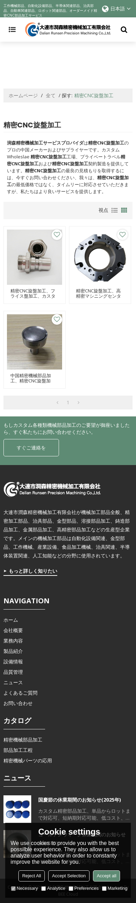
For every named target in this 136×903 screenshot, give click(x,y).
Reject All (31, 875)
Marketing (114, 888)
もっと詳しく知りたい (33, 571)
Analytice (53, 888)
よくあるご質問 (20, 692)
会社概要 (13, 630)
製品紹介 (13, 651)
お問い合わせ (18, 703)
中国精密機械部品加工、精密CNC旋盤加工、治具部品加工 (30, 381)
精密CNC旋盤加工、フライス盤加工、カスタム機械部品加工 (33, 296)
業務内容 (13, 640)
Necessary (24, 888)
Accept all (106, 875)
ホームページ (23, 95)
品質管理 (13, 672)
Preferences (84, 888)
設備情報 (13, 661)
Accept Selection (69, 875)
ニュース (13, 682)
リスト (114, 210)
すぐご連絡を (31, 447)
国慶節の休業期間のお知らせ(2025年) (79, 799)
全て (51, 95)
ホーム (10, 619)
